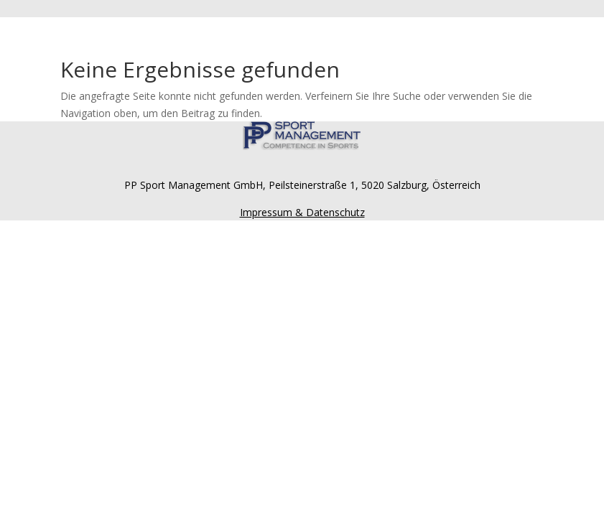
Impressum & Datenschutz (302, 212)
